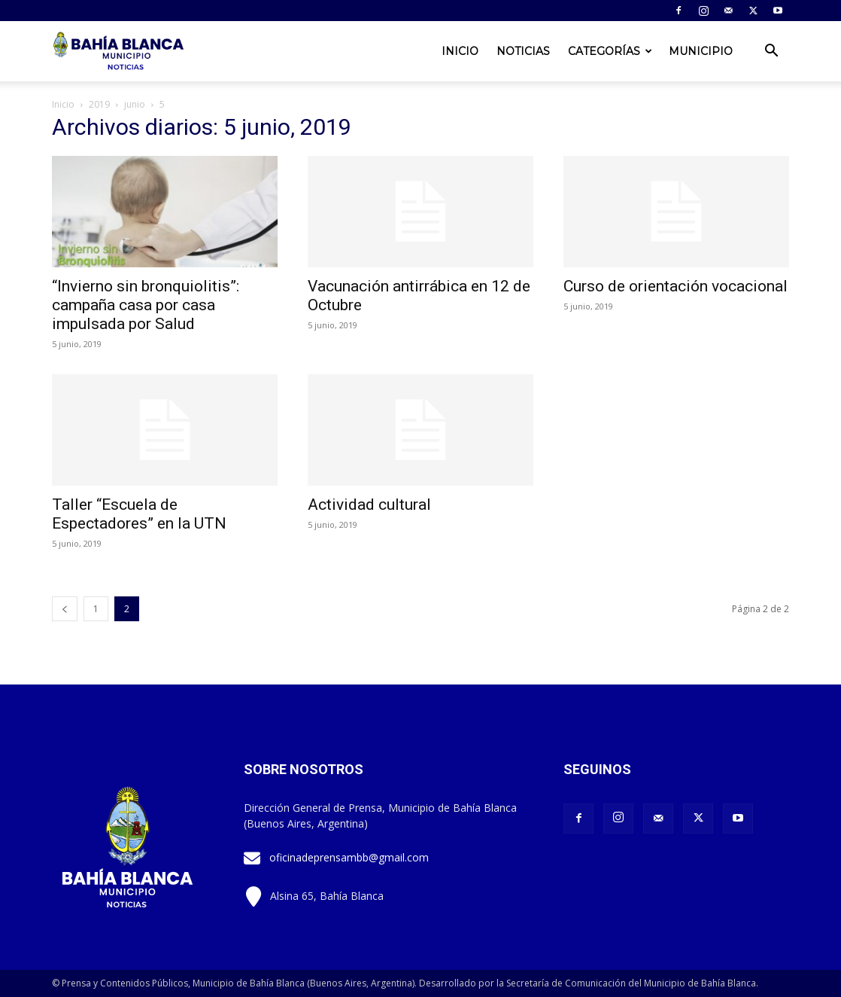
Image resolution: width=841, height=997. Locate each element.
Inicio (460, 51)
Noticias (523, 51)
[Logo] (119, 51)
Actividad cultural (369, 504)
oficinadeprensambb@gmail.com (349, 857)
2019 (99, 104)
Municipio (701, 51)
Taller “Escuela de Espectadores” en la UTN (139, 513)
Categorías (610, 51)
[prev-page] (64, 608)
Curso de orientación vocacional (675, 286)
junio (134, 104)
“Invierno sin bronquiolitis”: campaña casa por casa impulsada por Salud (145, 305)
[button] (771, 52)
